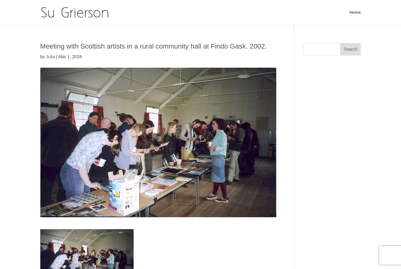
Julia (50, 56)
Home (355, 12)
